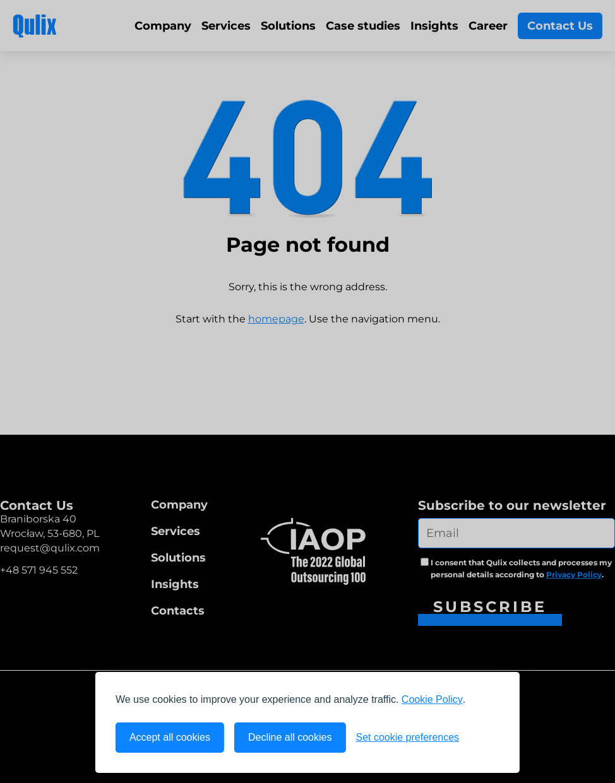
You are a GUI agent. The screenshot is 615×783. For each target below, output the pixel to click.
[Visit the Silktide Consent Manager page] (484, 737)
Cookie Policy (432, 699)
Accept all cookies (169, 737)
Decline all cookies (290, 737)
